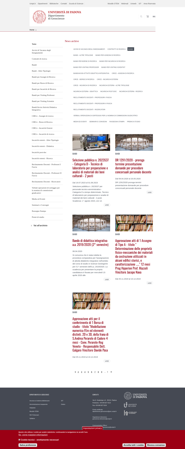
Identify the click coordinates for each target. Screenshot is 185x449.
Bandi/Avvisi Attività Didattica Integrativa (44, 108)
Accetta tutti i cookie (134, 447)
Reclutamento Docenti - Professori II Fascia (46, 174)
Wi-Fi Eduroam (34, 415)
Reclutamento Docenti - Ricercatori (46, 181)
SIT (140, 4)
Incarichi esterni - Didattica (43, 146)
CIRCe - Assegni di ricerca (42, 116)
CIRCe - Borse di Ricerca (42, 122)
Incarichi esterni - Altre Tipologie (45, 140)
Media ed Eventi (38, 199)
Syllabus (32, 418)
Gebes (63, 404)
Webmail (124, 4)
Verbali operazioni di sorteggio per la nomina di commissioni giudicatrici (46, 190)
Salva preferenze (28, 447)
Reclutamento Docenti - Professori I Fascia (46, 165)
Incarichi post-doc (39, 152)
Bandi (34, 65)
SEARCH (151, 20)
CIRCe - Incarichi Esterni (42, 128)
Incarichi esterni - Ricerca (42, 158)
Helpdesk (32, 408)
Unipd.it (33, 4)
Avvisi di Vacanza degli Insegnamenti (41, 51)
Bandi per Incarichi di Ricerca (44, 89)
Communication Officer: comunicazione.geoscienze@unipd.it (103, 426)
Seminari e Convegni (40, 205)
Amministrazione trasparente (39, 404)
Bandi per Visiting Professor (43, 95)
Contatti (64, 4)
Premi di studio (38, 217)
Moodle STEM (113, 4)
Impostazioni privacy (92, 430)
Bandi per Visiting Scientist (43, 101)
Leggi (107, 205)
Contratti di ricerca (39, 59)
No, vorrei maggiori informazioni (33, 436)
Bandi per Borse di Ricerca (43, 83)
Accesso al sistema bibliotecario (40, 400)
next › (108, 372)
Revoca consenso (156, 447)
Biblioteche (54, 4)
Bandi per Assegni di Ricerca (43, 77)
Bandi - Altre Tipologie (41, 71)
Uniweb (133, 4)
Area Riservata (149, 4)
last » (112, 372)
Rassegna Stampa (39, 211)
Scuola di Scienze (76, 4)
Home (32, 30)
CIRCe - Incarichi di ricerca (43, 134)
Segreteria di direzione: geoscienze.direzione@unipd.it (102, 418)
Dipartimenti (42, 4)
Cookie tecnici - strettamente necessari (40, 441)
